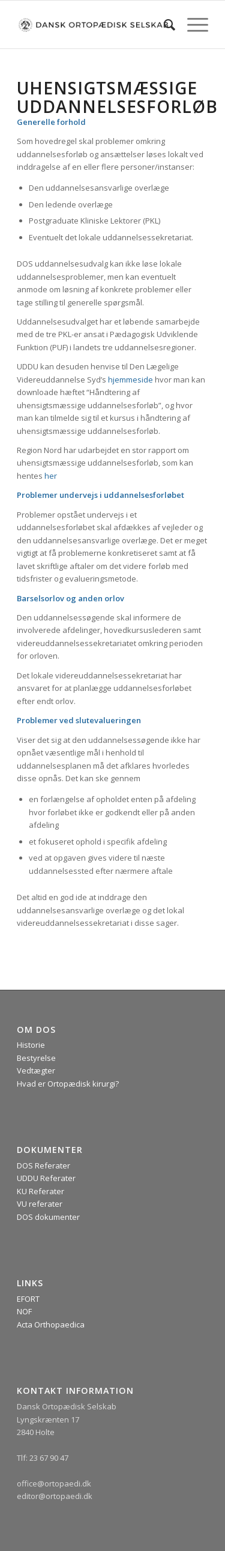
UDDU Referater (46, 1178)
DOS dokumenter (48, 1217)
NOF (24, 1311)
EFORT (28, 1298)
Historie (31, 1044)
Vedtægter (36, 1070)
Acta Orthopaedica (51, 1324)
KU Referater (40, 1191)
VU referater (39, 1203)
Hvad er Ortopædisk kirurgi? (68, 1083)
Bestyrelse (36, 1058)
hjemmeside (130, 379)
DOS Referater (43, 1165)
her (50, 475)
